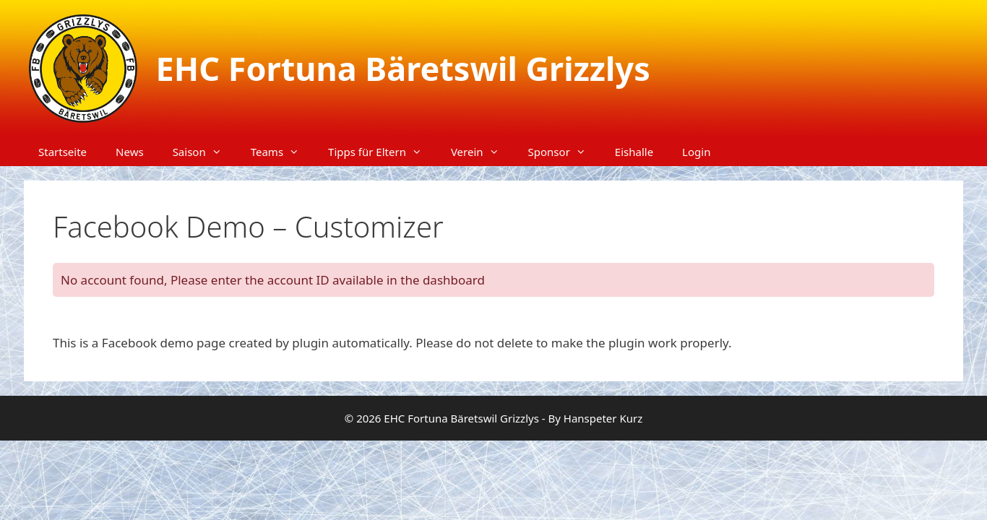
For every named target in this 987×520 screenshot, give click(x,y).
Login (696, 151)
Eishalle (634, 151)
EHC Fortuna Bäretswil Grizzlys (403, 68)
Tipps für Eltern (382, 151)
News (130, 151)
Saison (204, 151)
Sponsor (564, 151)
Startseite (62, 151)
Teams (282, 151)
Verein (482, 151)
